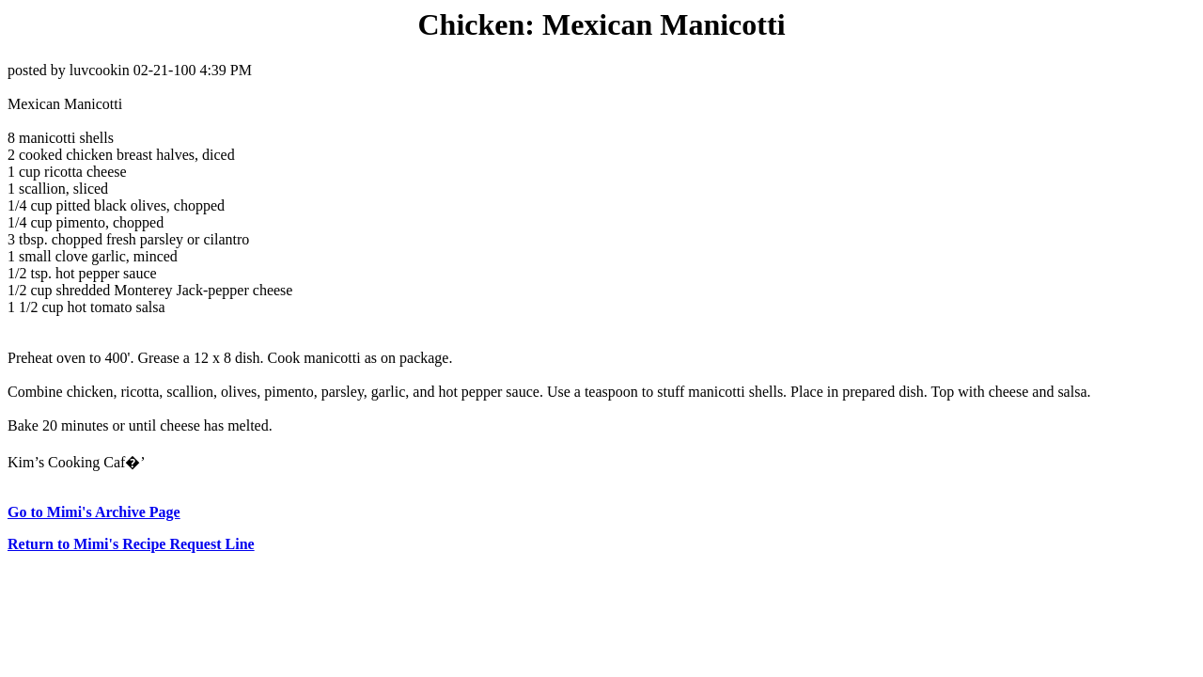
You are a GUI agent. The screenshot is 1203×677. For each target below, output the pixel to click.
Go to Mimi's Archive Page (94, 512)
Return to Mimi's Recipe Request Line (131, 544)
